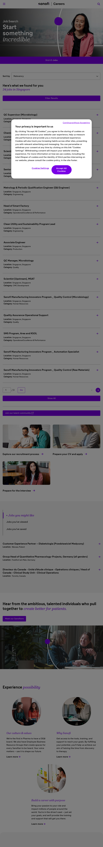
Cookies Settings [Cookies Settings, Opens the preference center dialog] (40, 168)
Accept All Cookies (61, 169)
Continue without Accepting (76, 123)
